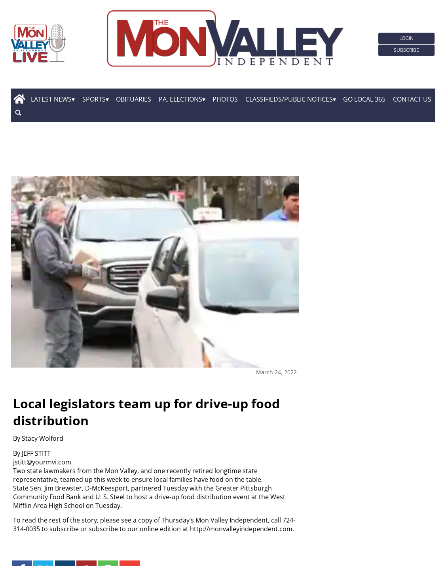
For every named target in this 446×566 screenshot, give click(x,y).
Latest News (51, 99)
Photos (225, 99)
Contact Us (412, 99)
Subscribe (406, 50)
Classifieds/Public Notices (289, 99)
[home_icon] (19, 99)
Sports (94, 99)
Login (406, 38)
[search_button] (18, 113)
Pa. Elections (180, 99)
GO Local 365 (364, 99)
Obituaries (133, 99)
